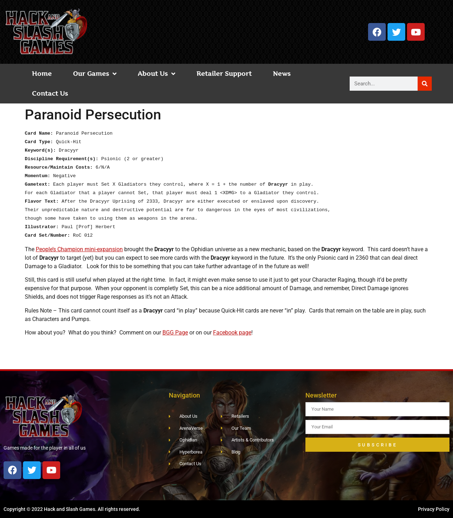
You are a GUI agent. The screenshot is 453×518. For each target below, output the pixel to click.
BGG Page (175, 332)
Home (42, 73)
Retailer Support (224, 73)
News (282, 73)
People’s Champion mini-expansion (79, 249)
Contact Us (50, 93)
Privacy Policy (433, 509)
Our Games (94, 73)
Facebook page (232, 332)
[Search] (425, 84)
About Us (156, 73)
